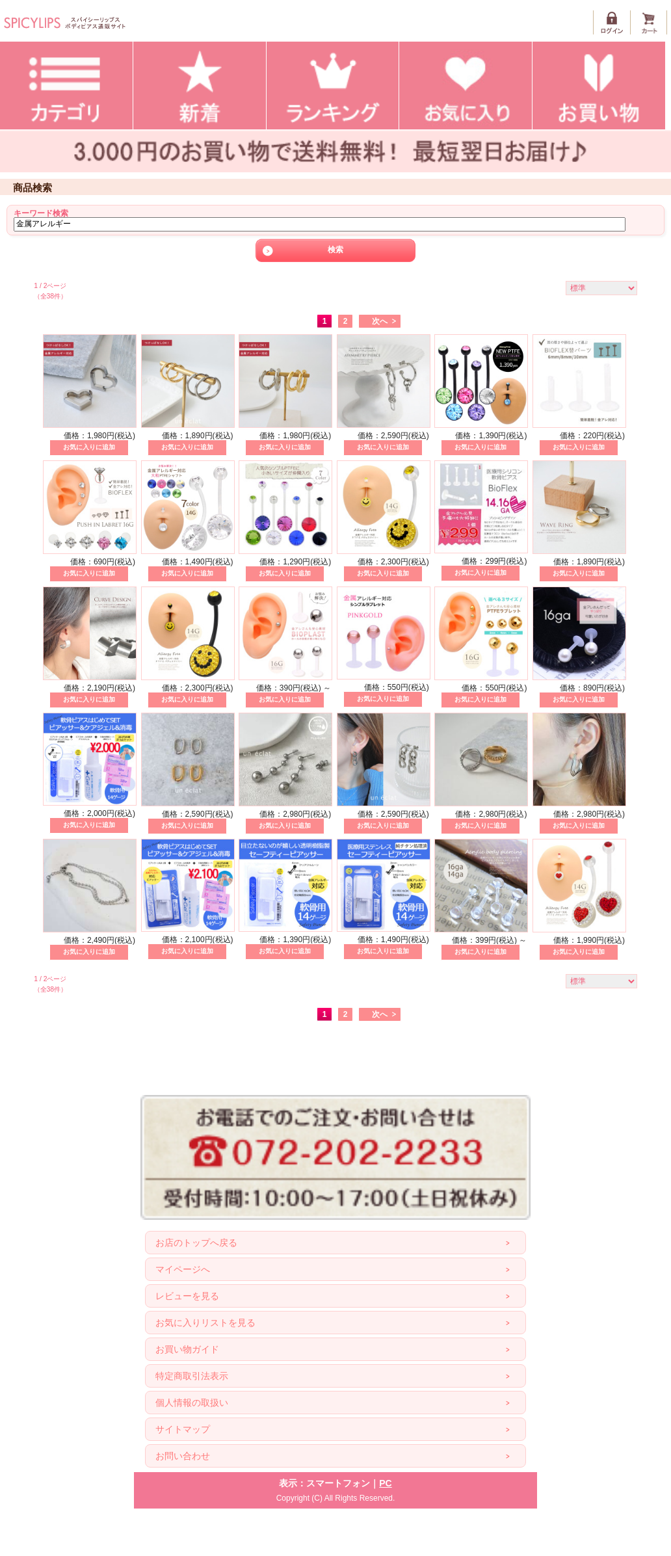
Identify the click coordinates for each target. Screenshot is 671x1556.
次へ (380, 321)
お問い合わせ (182, 1456)
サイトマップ (182, 1429)
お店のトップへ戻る (196, 1242)
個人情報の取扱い (191, 1402)
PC (385, 1483)
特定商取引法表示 (191, 1376)
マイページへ (182, 1269)
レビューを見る (187, 1296)
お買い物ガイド (187, 1349)
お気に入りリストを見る (205, 1322)
